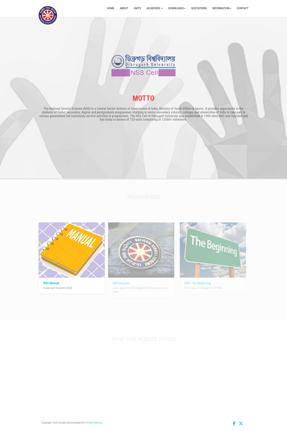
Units (137, 8)
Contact (242, 8)
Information (221, 8)
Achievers (155, 8)
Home (110, 8)
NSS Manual (50, 283)
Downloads (177, 8)
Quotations (199, 8)
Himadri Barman (93, 422)
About (124, 8)
